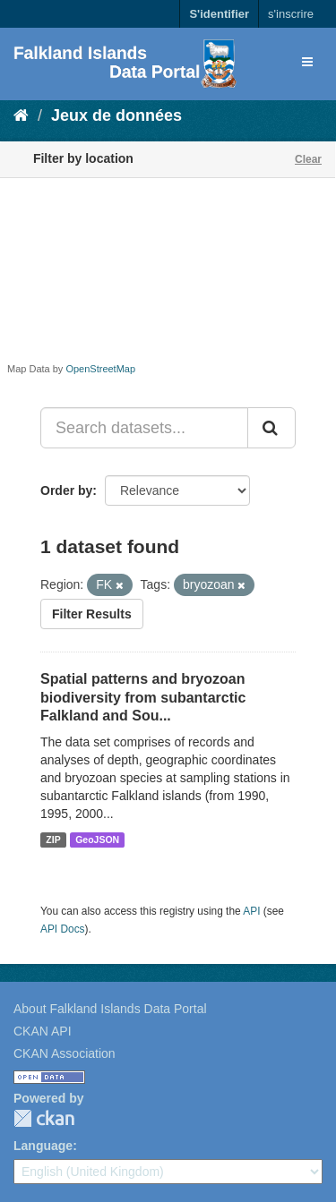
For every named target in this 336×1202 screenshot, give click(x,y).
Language (43, 1145)
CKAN (43, 1118)
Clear (308, 159)
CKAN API (42, 1031)
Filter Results (92, 614)
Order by (66, 490)
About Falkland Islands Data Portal (110, 1009)
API (251, 911)
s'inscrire (291, 14)
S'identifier (219, 14)
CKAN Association (64, 1053)
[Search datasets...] (144, 427)
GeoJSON (97, 839)
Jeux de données (116, 115)
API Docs (62, 929)
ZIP (53, 839)
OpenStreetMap (100, 368)
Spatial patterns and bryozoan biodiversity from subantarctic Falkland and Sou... (143, 697)
